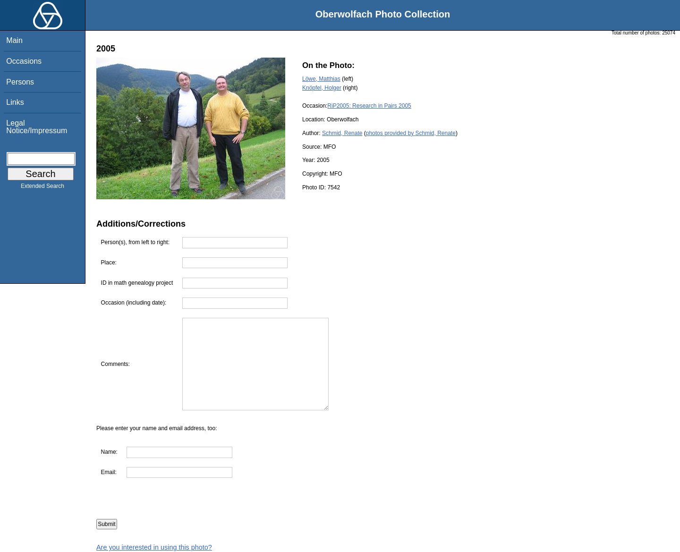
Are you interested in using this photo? (154, 547)
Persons (20, 82)
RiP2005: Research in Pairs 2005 (369, 105)
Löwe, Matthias (321, 79)
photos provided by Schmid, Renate (411, 133)
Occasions (24, 61)
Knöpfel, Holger (321, 88)
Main (14, 40)
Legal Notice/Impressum (36, 127)
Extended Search (42, 188)
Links (15, 102)
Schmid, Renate (342, 133)
